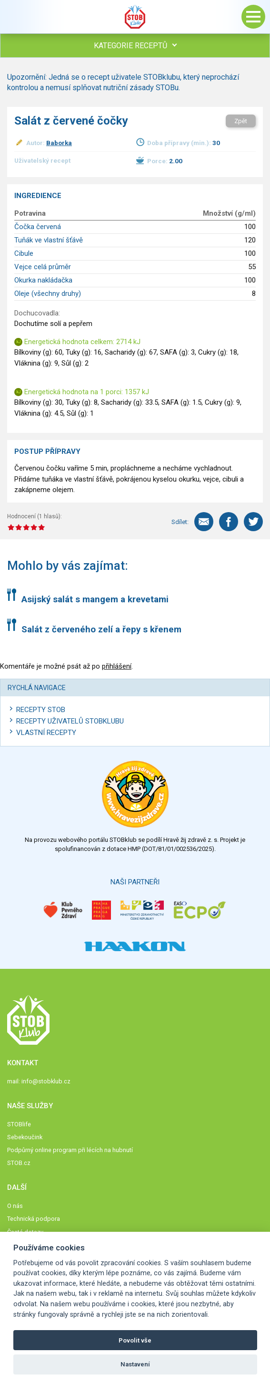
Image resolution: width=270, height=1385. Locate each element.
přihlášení (116, 666)
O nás (15, 1205)
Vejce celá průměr (42, 266)
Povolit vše (135, 1340)
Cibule (23, 253)
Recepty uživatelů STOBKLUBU (70, 721)
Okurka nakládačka (43, 280)
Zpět (240, 121)
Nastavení (135, 1364)
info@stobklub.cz (45, 1081)
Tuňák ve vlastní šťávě (48, 240)
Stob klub (135, 17)
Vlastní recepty (46, 732)
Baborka (59, 143)
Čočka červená (37, 226)
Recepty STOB (40, 709)
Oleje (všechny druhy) (47, 293)
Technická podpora (33, 1218)
